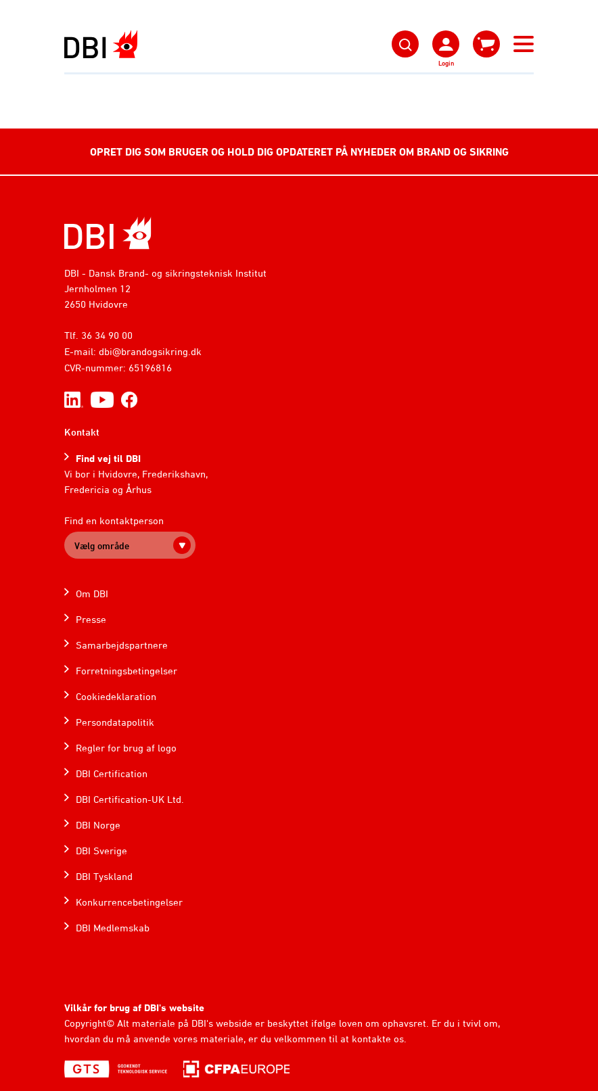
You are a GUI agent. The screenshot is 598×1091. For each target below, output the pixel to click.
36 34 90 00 (107, 335)
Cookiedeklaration (116, 696)
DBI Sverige (101, 850)
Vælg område (101, 545)
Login (446, 63)
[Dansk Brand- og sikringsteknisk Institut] (100, 44)
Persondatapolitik (115, 722)
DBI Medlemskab (113, 927)
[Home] (108, 233)
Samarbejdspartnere (122, 645)
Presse (91, 619)
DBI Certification (111, 773)
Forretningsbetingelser (126, 670)
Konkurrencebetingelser (129, 902)
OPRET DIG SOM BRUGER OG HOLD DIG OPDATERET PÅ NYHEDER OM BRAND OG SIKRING (299, 151)
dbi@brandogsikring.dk (150, 351)
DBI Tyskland (104, 876)
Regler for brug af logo (126, 747)
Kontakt (81, 432)
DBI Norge (98, 825)
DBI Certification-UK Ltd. (130, 799)
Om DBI (92, 593)
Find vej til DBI (108, 458)
